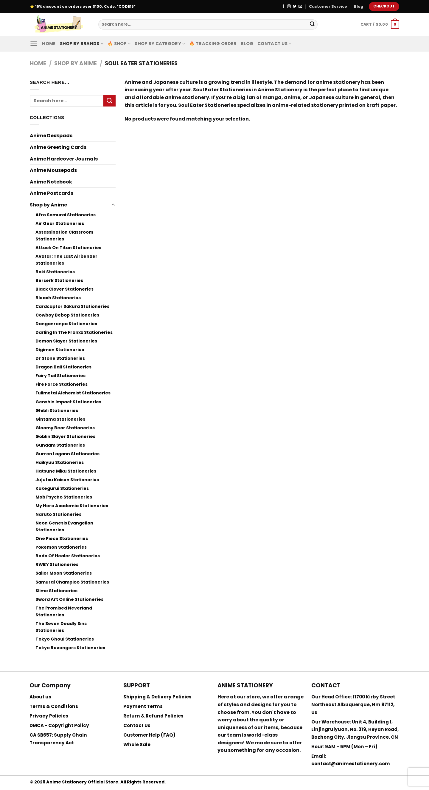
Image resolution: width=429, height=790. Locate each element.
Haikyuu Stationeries (59, 462)
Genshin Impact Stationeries (68, 402)
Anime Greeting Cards (58, 147)
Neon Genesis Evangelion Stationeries (64, 526)
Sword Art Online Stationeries (69, 599)
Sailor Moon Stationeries (63, 573)
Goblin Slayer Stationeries (65, 436)
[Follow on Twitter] (294, 6)
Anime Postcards (51, 193)
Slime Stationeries (56, 591)
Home (48, 44)
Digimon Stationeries (59, 350)
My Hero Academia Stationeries (71, 506)
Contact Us (274, 44)
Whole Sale (136, 744)
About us (40, 697)
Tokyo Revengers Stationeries (70, 648)
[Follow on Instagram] (289, 6)
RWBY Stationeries (56, 564)
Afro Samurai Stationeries (65, 215)
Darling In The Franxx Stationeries (74, 332)
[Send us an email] (300, 6)
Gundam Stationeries (60, 445)
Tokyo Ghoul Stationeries (64, 639)
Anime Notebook (51, 181)
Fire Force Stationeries (61, 384)
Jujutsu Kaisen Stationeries (67, 480)
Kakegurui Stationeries (62, 488)
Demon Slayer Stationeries (66, 341)
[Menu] (34, 44)
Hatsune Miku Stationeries (65, 471)
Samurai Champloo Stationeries (72, 582)
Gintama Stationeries (60, 419)
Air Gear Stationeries (59, 223)
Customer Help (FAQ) (149, 735)
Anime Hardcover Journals (64, 158)
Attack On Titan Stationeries (68, 248)
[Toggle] (113, 205)
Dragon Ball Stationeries (63, 367)
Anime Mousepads (53, 170)
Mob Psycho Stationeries (63, 497)
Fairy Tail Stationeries (60, 376)
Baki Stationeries (55, 272)
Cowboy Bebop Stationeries (67, 315)
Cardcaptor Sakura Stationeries (72, 306)
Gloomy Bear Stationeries (65, 428)
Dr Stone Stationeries (60, 358)
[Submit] (312, 24)
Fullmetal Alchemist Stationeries (73, 393)
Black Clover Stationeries (64, 289)
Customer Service (328, 6)
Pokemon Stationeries (61, 547)
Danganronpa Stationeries (66, 324)
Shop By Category (160, 44)
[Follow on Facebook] (283, 6)
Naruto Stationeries (58, 514)
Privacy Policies (48, 716)
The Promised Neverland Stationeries (63, 611)
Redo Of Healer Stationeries (67, 556)
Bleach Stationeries (58, 298)
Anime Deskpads (51, 135)
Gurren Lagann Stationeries (67, 454)
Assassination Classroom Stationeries (64, 235)
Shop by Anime (75, 63)
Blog (358, 6)
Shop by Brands (82, 44)
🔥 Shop (119, 44)
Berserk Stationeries (59, 280)
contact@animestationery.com (350, 763)
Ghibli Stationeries (56, 410)
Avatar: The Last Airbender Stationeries (66, 259)
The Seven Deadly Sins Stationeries (61, 627)
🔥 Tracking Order (213, 44)
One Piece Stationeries (61, 538)
